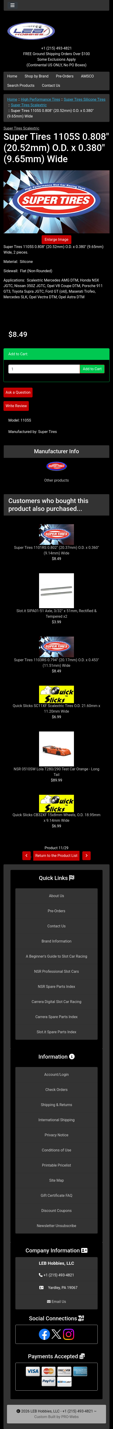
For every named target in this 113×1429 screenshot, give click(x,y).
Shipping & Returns (56, 1105)
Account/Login (56, 1074)
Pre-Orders (65, 76)
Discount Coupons (56, 1210)
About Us (56, 896)
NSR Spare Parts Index (56, 986)
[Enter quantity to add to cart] (44, 369)
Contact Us (51, 85)
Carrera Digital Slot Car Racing (56, 1002)
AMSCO (87, 76)
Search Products (20, 85)
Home (12, 76)
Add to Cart (92, 369)
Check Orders (56, 1089)
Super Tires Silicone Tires (84, 99)
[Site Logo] (56, 28)
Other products (56, 480)
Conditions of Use (56, 1150)
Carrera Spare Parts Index (56, 1017)
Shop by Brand (36, 76)
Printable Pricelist (56, 1165)
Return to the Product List (56, 855)
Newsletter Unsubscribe (56, 1226)
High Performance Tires (40, 99)
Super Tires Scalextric (29, 105)
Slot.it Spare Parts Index (56, 1032)
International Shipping (56, 1120)
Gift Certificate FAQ (56, 1195)
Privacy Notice (56, 1135)
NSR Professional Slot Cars (56, 971)
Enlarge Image (56, 239)
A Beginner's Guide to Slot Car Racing (56, 956)
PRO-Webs (70, 1417)
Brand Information (57, 941)
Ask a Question (18, 392)
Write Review (16, 406)
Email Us (56, 1301)
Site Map (56, 1180)
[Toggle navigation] (12, 5)
